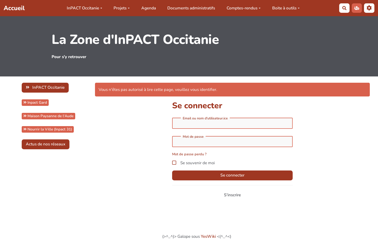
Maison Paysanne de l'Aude (48, 116)
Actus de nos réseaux (45, 144)
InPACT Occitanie (84, 8)
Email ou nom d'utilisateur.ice (205, 118)
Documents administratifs (191, 8)
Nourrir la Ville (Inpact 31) (47, 129)
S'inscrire (232, 195)
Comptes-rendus (244, 8)
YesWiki (208, 236)
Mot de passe (193, 136)
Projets (122, 8)
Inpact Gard (35, 102)
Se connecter (232, 175)
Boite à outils (286, 8)
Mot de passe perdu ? (189, 154)
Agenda (148, 8)
